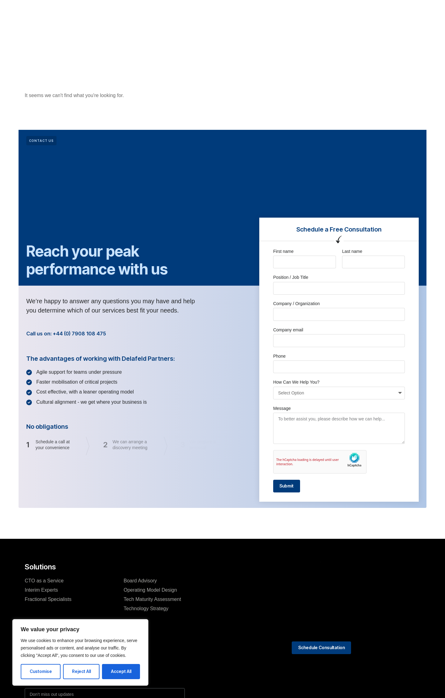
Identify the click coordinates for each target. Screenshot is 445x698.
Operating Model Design (150, 591)
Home (145, 15)
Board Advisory (140, 582)
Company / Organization (296, 303)
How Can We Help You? (296, 382)
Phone (279, 356)
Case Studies (245, 15)
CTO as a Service (44, 582)
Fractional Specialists (48, 600)
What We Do (176, 15)
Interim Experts (41, 591)
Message (282, 408)
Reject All (81, 671)
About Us (210, 15)
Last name (352, 251)
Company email (288, 329)
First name (283, 251)
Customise (41, 671)
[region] (80, 652)
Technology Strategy (146, 609)
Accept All (121, 671)
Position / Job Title (290, 277)
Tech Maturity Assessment (152, 600)
